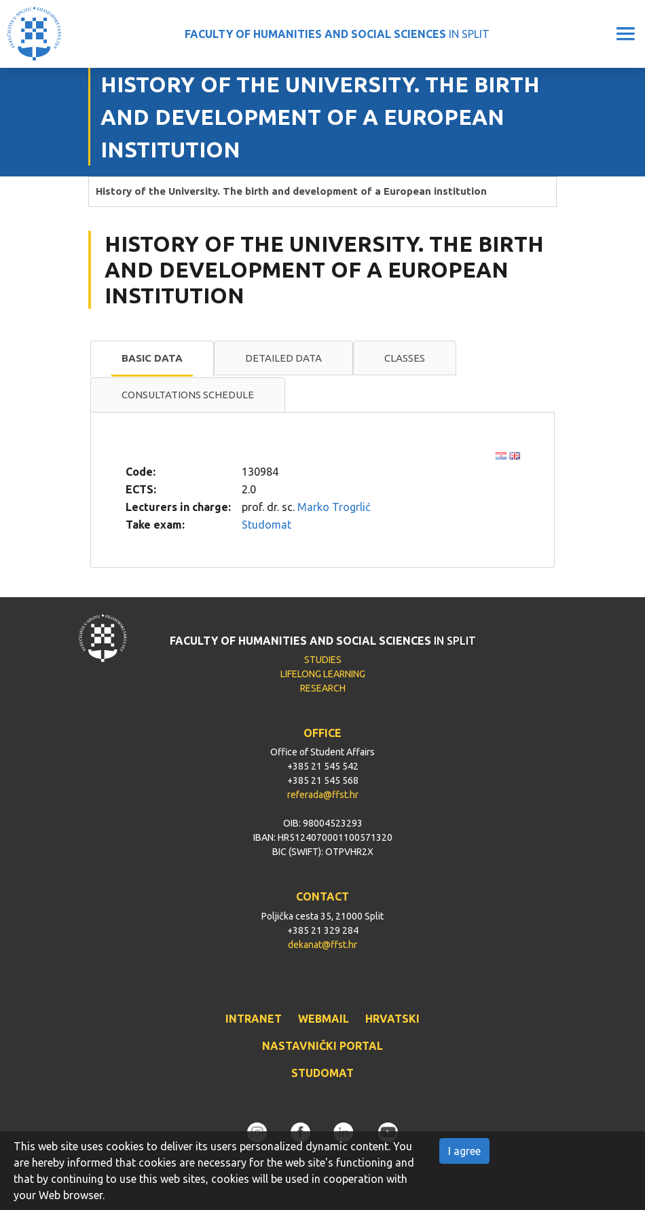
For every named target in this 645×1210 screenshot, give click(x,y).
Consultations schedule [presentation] (188, 394)
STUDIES (323, 659)
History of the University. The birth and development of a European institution (291, 191)
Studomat (266, 524)
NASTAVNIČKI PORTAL (322, 1046)
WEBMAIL (323, 1019)
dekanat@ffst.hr (322, 944)
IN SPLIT (337, 34)
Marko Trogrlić (333, 507)
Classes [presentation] (404, 358)
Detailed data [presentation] (283, 358)
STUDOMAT (322, 1073)
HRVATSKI (392, 1019)
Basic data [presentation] (152, 358)
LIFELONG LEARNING (322, 673)
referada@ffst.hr (322, 794)
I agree (464, 1151)
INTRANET (253, 1019)
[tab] (152, 359)
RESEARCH (323, 688)
